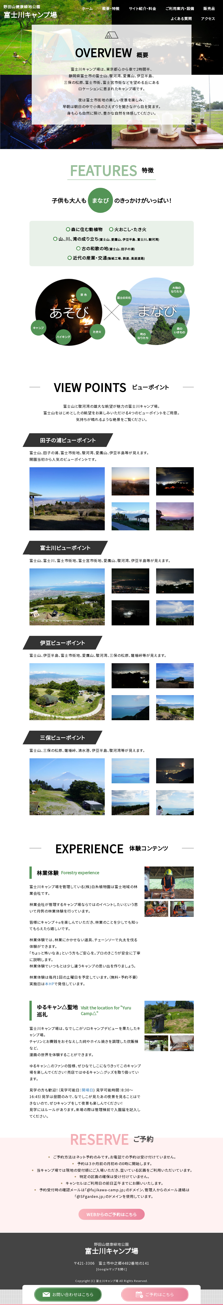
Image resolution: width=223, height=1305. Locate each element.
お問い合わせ (68, 1294)
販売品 (209, 8)
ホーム (87, 8)
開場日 (87, 1090)
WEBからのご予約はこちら (112, 1214)
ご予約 (155, 1294)
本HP (49, 983)
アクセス (208, 18)
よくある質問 (181, 18)
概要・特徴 (111, 8)
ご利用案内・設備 (179, 8)
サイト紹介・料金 (142, 8)
